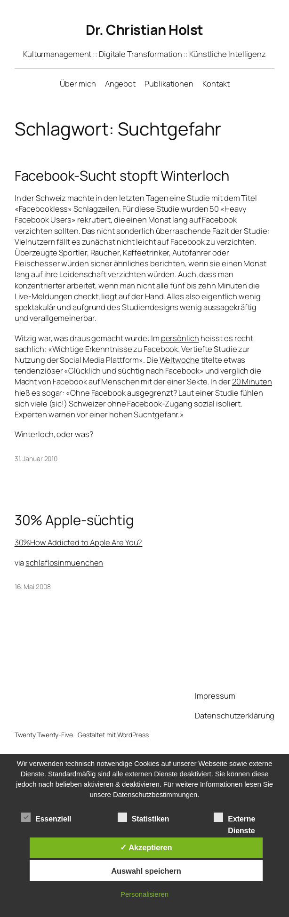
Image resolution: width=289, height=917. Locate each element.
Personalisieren (144, 894)
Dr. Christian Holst (144, 29)
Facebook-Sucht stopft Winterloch (122, 175)
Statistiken (143, 818)
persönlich (180, 338)
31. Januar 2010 (36, 458)
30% (79, 542)
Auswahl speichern (146, 871)
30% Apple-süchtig (74, 520)
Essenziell (46, 818)
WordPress (133, 734)
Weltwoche (180, 359)
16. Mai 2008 (33, 586)
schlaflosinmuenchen (64, 562)
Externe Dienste (234, 819)
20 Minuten (252, 381)
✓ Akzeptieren (146, 847)
